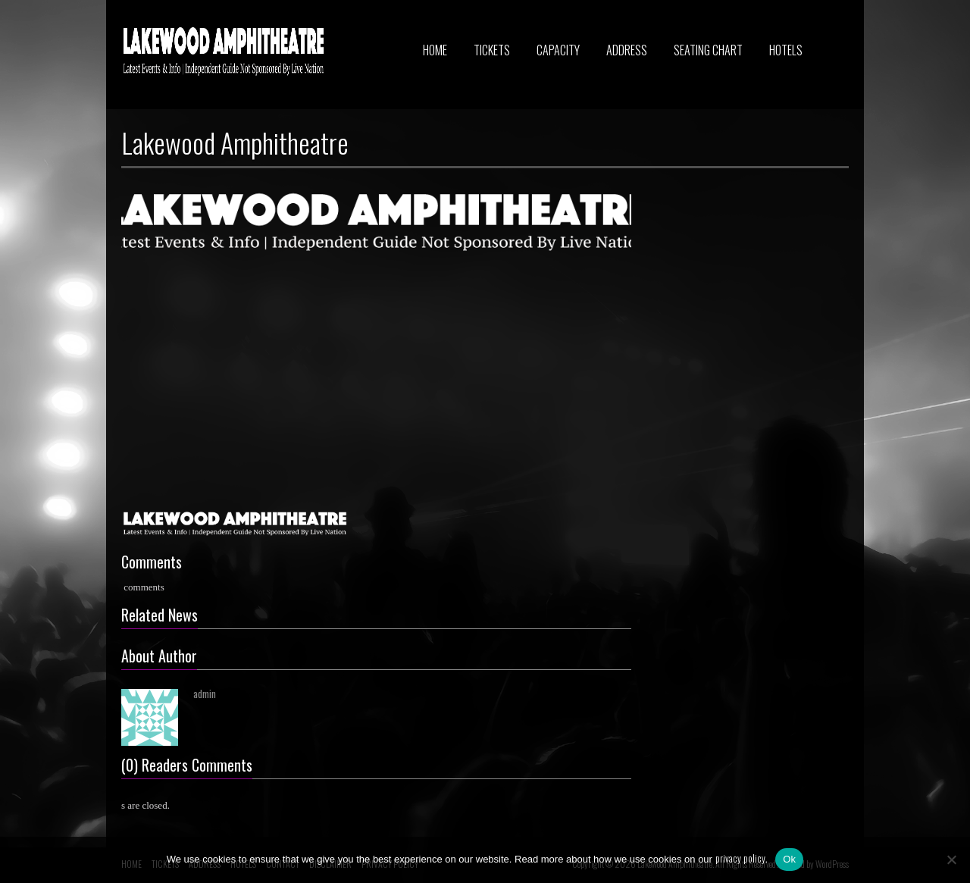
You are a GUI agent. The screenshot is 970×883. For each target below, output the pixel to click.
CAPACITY (558, 50)
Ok (789, 859)
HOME (435, 50)
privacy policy (740, 858)
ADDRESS (626, 50)
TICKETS (492, 50)
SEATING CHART (708, 50)
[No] (951, 859)
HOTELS (786, 50)
